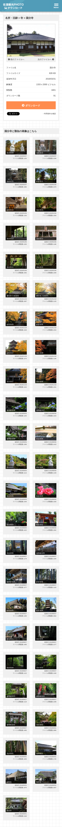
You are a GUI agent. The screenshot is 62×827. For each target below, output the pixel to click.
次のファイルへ (45, 59)
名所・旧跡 (11, 18)
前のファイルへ (17, 59)
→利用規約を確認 (49, 114)
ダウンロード (31, 105)
